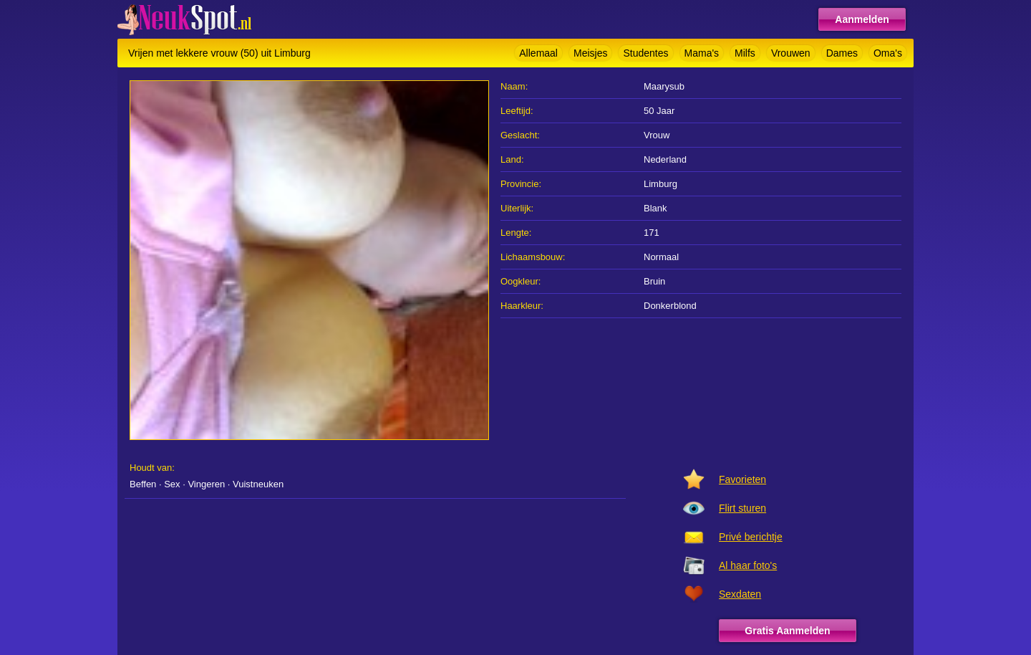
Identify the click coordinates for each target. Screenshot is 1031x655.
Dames (842, 53)
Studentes (645, 53)
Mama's (702, 53)
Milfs (745, 53)
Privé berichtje (751, 536)
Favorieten (742, 479)
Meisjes (590, 53)
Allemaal (538, 53)
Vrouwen (790, 53)
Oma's (887, 53)
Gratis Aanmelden (787, 630)
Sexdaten (740, 594)
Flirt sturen (742, 508)
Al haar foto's (748, 565)
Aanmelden (862, 19)
